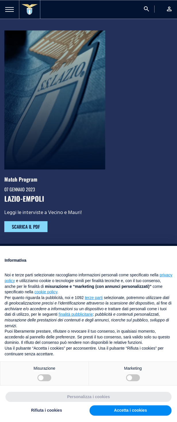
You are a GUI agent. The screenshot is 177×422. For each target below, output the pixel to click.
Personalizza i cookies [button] (88, 396)
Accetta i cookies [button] (130, 410)
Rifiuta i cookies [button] (46, 410)
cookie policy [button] (46, 292)
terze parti (94, 297)
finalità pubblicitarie (76, 314)
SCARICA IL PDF (26, 226)
